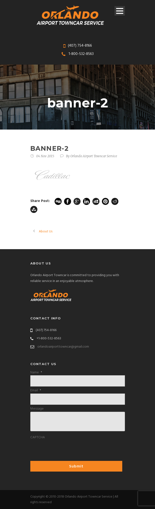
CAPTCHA (37, 437)
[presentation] (67, 449)
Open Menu (119, 11)
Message (37, 409)
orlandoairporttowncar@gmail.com (63, 347)
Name (36, 372)
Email (35, 390)
